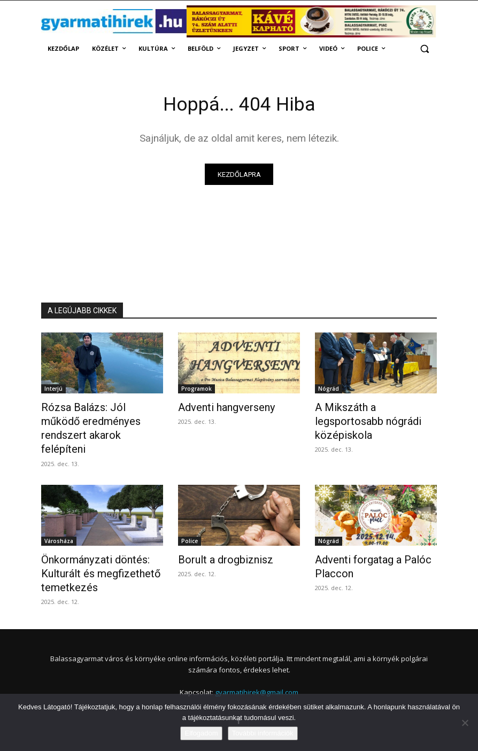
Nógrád (328, 390)
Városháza (58, 522)
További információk (263, 733)
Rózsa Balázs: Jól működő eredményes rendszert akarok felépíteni (101, 420)
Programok (196, 390)
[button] (424, 48)
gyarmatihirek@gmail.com (256, 667)
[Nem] (464, 722)
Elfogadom (201, 733)
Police (189, 522)
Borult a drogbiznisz (218, 540)
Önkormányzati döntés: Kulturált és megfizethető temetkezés (92, 552)
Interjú (53, 390)
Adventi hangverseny (219, 408)
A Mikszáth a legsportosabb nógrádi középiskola (371, 414)
